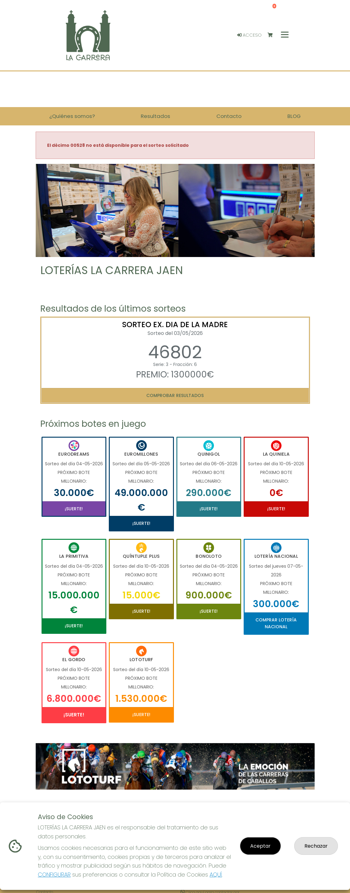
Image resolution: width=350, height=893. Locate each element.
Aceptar (260, 846)
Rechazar (316, 846)
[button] (57, 218)
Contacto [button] (228, 116)
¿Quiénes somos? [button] (72, 116)
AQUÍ (216, 874)
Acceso (249, 35)
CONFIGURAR (54, 874)
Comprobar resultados (175, 395)
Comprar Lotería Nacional (276, 623)
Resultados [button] (155, 116)
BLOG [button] (294, 116)
